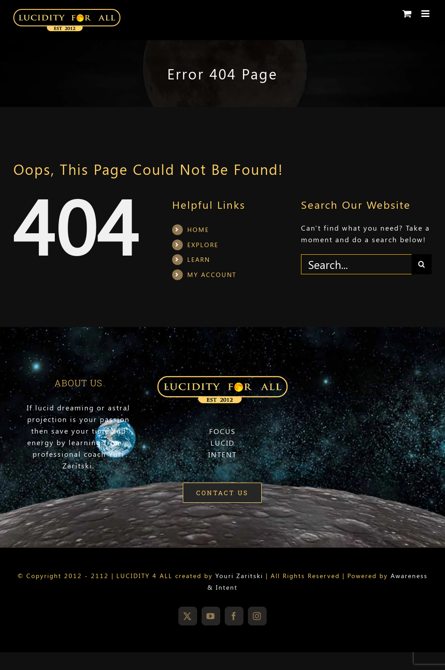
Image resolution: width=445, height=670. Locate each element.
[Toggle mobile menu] (426, 13)
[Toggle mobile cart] (407, 13)
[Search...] (356, 264)
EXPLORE (202, 244)
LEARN (198, 259)
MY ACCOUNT (211, 274)
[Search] (422, 264)
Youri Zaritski (239, 575)
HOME (198, 229)
